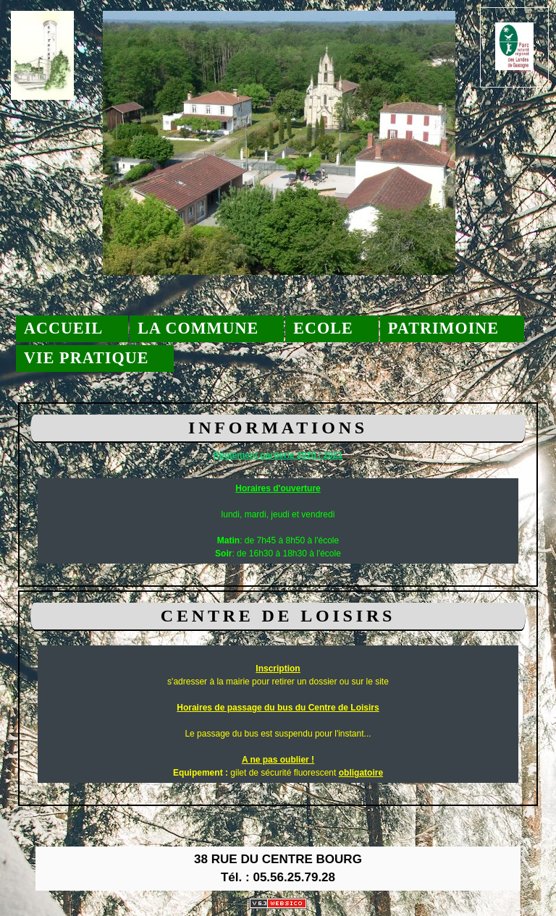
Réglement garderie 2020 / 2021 (278, 455)
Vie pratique (86, 358)
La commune (198, 328)
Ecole (323, 328)
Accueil (63, 328)
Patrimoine (443, 328)
